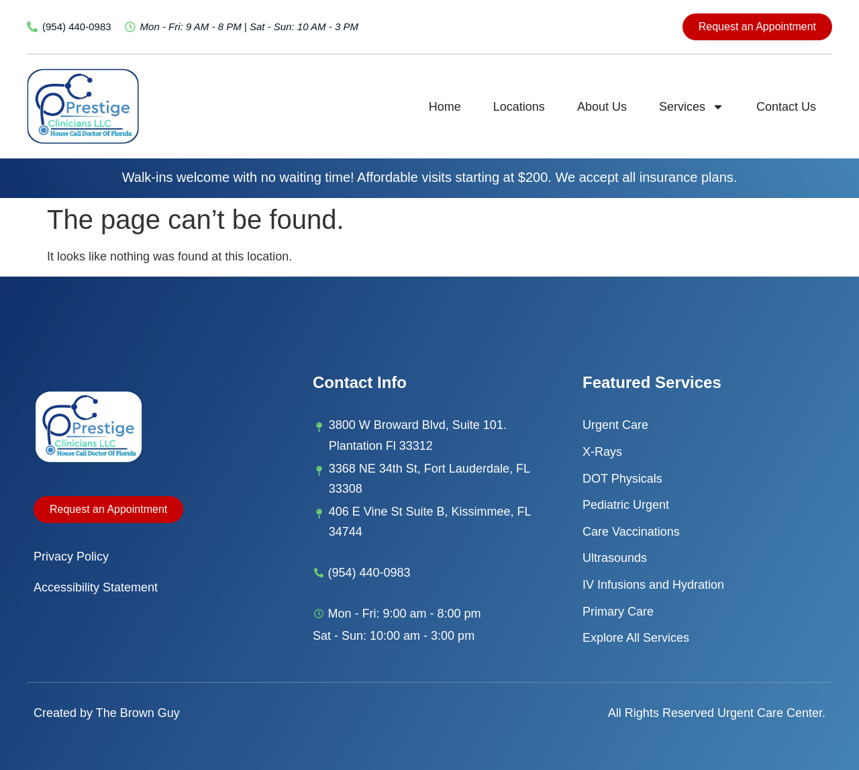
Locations (519, 106)
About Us (602, 106)
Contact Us (786, 106)
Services (691, 106)
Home (445, 106)
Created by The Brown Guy (107, 713)
